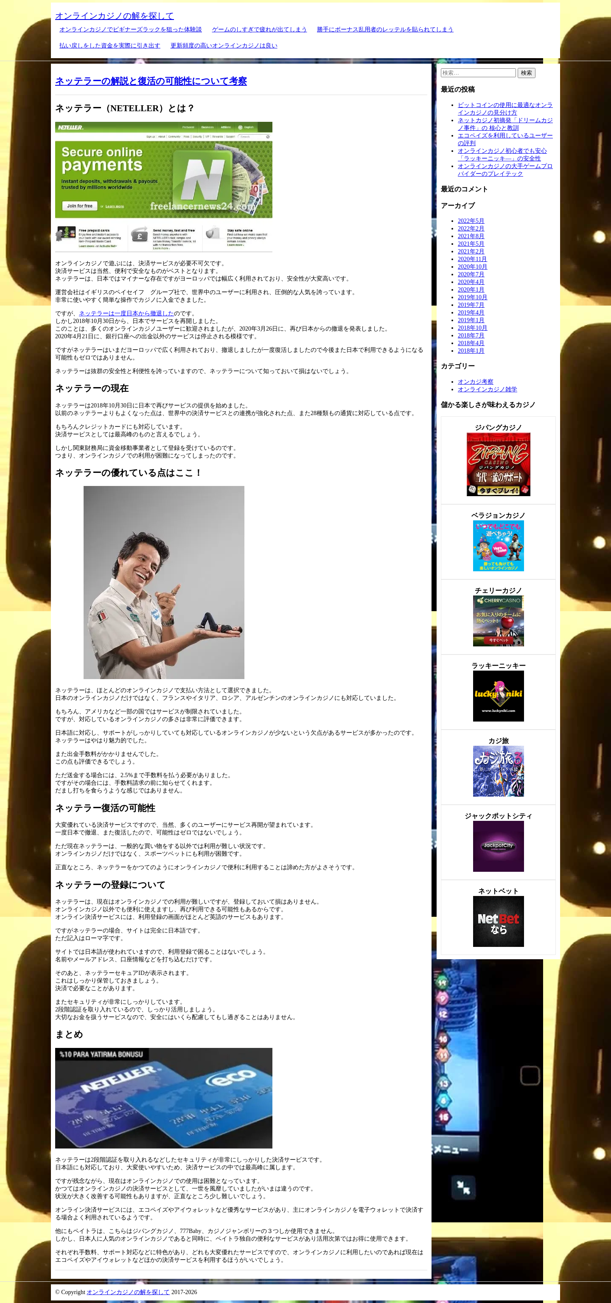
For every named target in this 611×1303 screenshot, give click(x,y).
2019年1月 (471, 320)
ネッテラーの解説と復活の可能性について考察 (151, 81)
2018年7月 (471, 335)
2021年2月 (471, 251)
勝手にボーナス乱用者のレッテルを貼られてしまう (385, 29)
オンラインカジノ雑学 (487, 389)
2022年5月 (471, 221)
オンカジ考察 (475, 382)
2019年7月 (471, 305)
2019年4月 (471, 312)
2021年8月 (471, 236)
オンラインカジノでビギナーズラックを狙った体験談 (130, 29)
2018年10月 (473, 328)
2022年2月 (471, 228)
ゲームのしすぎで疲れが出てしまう (259, 29)
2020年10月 (473, 267)
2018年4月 (471, 343)
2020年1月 (471, 289)
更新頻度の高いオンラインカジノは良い (224, 45)
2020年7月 (471, 274)
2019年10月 (473, 297)
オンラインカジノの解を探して (114, 15)
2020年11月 (472, 259)
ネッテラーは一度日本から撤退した (126, 313)
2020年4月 (471, 282)
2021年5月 (471, 244)
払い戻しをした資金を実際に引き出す (109, 45)
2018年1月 (471, 351)
